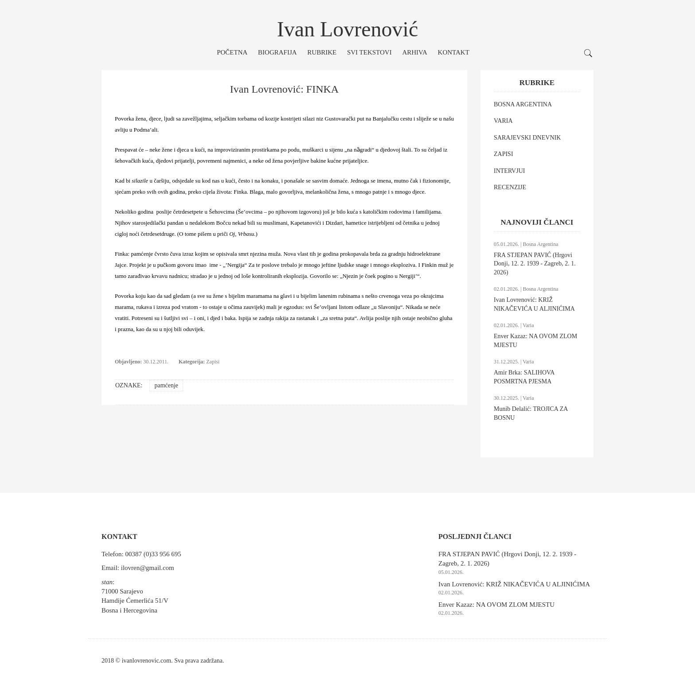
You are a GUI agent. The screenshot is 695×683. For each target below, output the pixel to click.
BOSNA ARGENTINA (523, 104)
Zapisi (212, 362)
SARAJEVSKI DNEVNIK (527, 137)
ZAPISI (503, 154)
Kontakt (453, 52)
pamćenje (166, 385)
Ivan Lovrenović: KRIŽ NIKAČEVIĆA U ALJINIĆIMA (514, 584)
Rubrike (321, 52)
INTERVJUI (509, 171)
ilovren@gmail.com (147, 567)
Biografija (277, 52)
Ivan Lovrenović (347, 29)
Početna (232, 52)
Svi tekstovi (369, 52)
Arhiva (414, 52)
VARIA (503, 120)
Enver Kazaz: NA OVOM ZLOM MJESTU (496, 604)
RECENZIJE (510, 187)
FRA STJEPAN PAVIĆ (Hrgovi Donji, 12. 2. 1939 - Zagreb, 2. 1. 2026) (535, 264)
